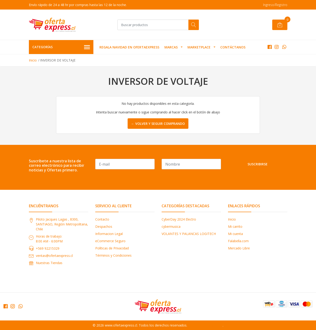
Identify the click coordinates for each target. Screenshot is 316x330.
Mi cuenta (235, 233)
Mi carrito (235, 226)
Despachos (103, 226)
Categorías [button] (61, 47)
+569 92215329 (47, 248)
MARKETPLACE (199, 47)
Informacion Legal (109, 233)
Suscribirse (258, 164)
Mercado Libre (239, 248)
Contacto (102, 219)
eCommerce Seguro (110, 241)
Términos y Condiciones (113, 255)
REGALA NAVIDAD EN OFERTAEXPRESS (129, 47)
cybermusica (171, 226)
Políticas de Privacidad (112, 248)
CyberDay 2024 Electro (179, 219)
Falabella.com (238, 241)
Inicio (33, 60)
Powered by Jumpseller (205, 325)
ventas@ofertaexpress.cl (54, 255)
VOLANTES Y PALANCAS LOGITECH (189, 233)
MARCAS (171, 47)
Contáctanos (232, 47)
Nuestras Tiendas (49, 263)
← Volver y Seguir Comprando (158, 123)
